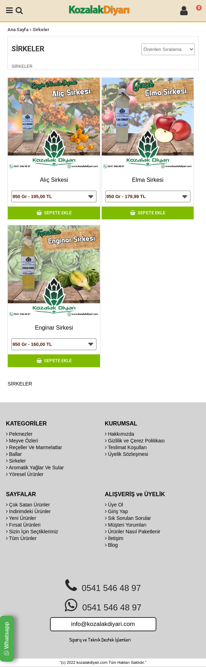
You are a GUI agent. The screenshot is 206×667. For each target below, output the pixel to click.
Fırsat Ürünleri (23, 525)
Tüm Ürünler (21, 538)
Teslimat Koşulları (126, 447)
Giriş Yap (116, 511)
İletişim (114, 538)
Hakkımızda (119, 434)
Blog (111, 545)
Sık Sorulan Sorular (128, 518)
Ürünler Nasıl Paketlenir (133, 531)
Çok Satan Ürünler (28, 505)
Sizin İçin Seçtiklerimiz (32, 531)
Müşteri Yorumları (126, 525)
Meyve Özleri (22, 440)
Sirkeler (41, 29)
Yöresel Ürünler (25, 474)
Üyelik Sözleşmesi (126, 454)
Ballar (14, 454)
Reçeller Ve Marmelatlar (34, 447)
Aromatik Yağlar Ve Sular (35, 467)
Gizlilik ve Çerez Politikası (135, 440)
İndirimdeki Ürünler (28, 511)
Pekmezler (19, 434)
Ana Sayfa (17, 29)
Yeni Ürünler (21, 518)
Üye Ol (114, 505)
